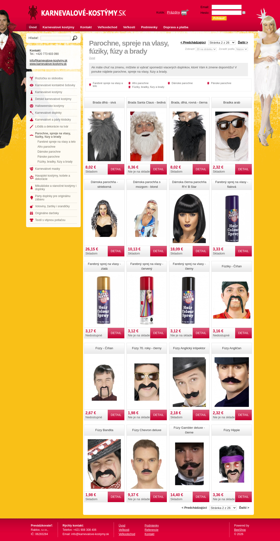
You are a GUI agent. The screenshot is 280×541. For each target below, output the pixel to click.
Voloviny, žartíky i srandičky (52, 206)
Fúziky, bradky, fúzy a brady (55, 161)
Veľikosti (124, 530)
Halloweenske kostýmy (49, 106)
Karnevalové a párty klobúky (53, 119)
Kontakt (86, 27)
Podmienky (149, 27)
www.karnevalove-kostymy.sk (48, 64)
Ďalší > (243, 42)
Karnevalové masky (47, 168)
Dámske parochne (49, 151)
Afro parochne (46, 146)
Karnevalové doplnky (48, 112)
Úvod (33, 27)
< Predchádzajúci (193, 42)
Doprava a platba (175, 27)
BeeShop (240, 530)
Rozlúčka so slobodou (49, 78)
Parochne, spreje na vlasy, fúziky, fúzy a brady (53, 135)
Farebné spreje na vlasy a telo (56, 141)
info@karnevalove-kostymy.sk (48, 60)
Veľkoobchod (107, 27)
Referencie (152, 530)
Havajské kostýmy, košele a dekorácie (52, 177)
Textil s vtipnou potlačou (50, 220)
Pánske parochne (48, 156)
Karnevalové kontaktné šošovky (55, 85)
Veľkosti (129, 27)
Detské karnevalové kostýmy (53, 99)
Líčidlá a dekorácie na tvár (51, 126)
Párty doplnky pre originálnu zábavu (52, 197)
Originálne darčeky (47, 213)
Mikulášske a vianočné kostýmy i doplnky (55, 187)
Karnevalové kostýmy (59, 27)
